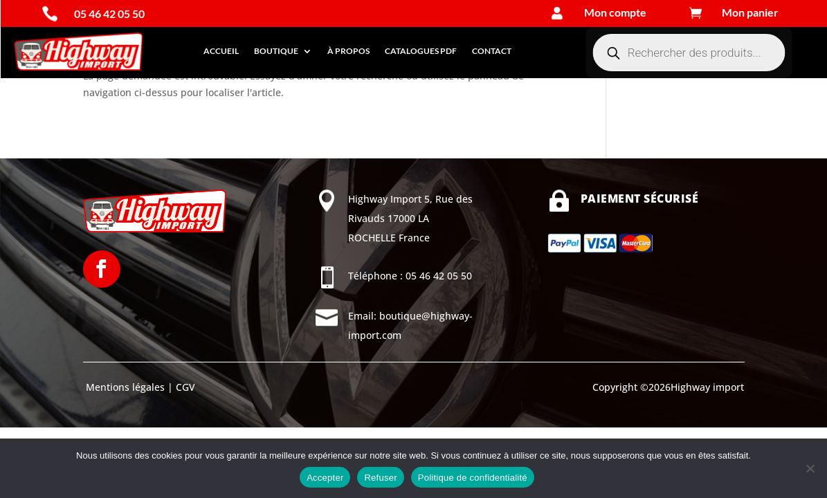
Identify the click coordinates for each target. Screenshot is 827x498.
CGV (184, 387)
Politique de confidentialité (472, 477)
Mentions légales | (128, 387)
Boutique (276, 51)
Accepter (325, 477)
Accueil (221, 51)
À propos (348, 51)
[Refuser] (810, 468)
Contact (491, 51)
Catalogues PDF (421, 51)
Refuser (380, 477)
